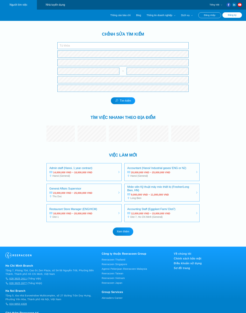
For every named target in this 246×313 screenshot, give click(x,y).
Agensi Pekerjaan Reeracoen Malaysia (124, 268)
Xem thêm (123, 231)
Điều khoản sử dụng (188, 263)
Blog (138, 15)
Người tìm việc (18, 4)
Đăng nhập (209, 15)
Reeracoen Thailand (113, 259)
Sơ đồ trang (182, 267)
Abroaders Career (112, 297)
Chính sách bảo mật (187, 258)
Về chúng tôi (182, 253)
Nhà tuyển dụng (55, 4)
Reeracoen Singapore (114, 264)
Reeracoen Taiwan (112, 273)
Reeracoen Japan (112, 282)
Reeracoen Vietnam (113, 278)
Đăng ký (232, 15)
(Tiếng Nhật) (23, 283)
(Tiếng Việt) (23, 278)
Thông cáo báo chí (120, 15)
